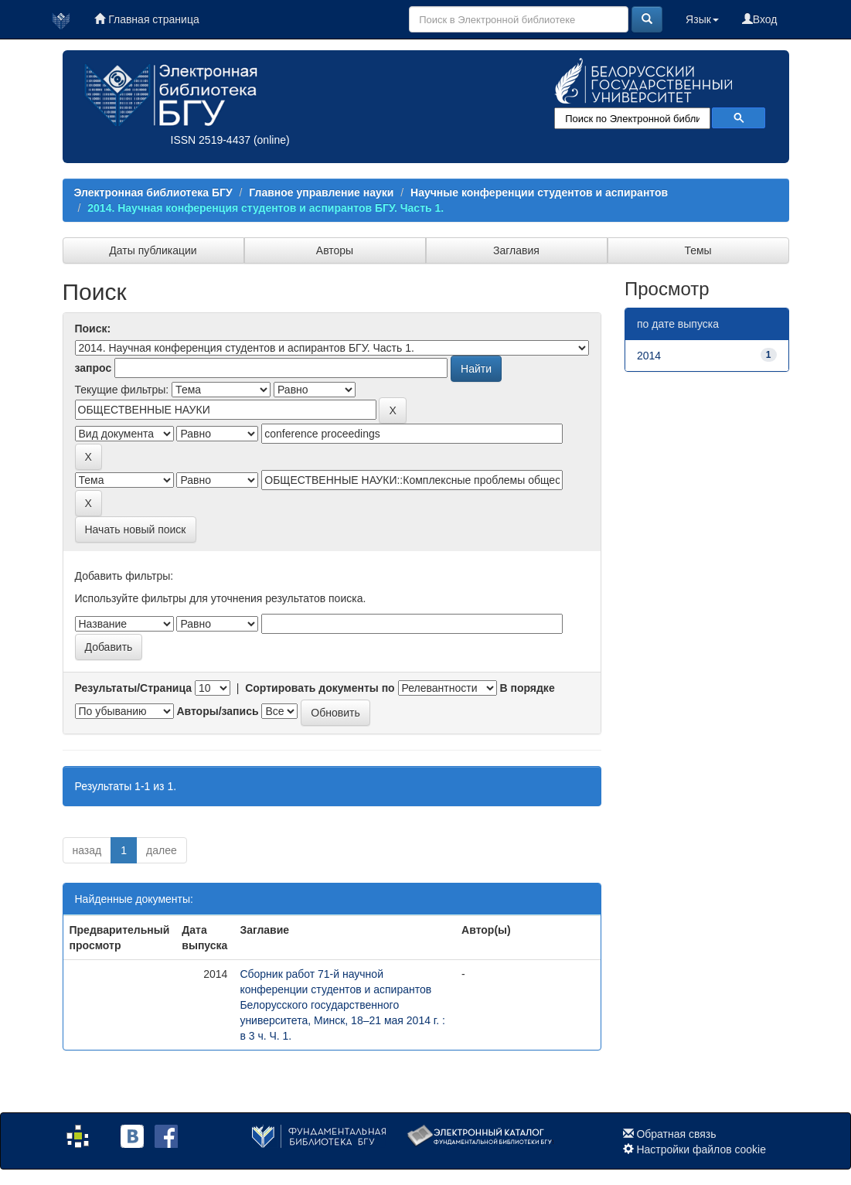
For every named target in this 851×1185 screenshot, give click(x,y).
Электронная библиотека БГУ (153, 192)
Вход (760, 19)
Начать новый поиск (135, 529)
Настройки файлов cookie (701, 1149)
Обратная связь (676, 1134)
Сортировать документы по (320, 688)
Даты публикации (152, 250)
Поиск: (93, 328)
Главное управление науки (321, 192)
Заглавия (516, 250)
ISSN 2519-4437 (211, 140)
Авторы (334, 250)
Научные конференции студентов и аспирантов (539, 192)
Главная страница (146, 19)
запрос (93, 368)
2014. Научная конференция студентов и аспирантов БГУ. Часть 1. (265, 208)
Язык (702, 19)
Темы (697, 250)
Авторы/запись (217, 711)
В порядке (526, 688)
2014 (649, 355)
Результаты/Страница (133, 688)
